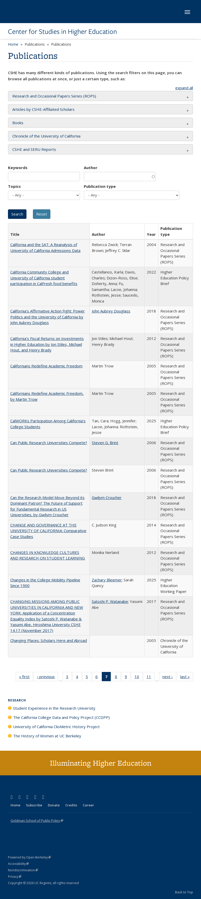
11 (150, 677)
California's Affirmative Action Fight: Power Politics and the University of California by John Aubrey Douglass (47, 316)
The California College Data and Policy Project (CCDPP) (61, 717)
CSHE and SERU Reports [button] (34, 149)
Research (17, 700)
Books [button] (17, 122)
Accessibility (18, 864)
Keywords (18, 167)
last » (186, 677)
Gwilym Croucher (107, 497)
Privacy (14, 876)
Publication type (100, 186)
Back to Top (184, 892)
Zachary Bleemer (107, 579)
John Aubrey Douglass (111, 311)
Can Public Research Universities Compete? (48, 442)
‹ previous (47, 677)
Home (13, 44)
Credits (71, 805)
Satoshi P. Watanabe (110, 601)
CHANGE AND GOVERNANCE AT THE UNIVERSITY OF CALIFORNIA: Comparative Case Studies (48, 530)
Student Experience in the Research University (54, 708)
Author (90, 167)
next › (169, 677)
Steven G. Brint (105, 442)
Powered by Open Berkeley (29, 857)
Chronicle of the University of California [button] (46, 136)
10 (138, 677)
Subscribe (34, 805)
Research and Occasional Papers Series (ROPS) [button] (54, 96)
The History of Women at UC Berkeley (47, 735)
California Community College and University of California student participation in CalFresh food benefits (43, 277)
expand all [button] (184, 87)
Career (88, 805)
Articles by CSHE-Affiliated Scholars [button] (43, 109)
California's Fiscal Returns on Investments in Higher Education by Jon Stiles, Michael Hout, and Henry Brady (47, 344)
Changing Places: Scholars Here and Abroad (48, 640)
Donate (54, 805)
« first (26, 677)
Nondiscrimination (23, 870)
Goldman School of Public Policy (37, 820)
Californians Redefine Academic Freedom (46, 365)
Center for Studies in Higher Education (62, 31)
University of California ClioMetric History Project (56, 726)
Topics (14, 186)
